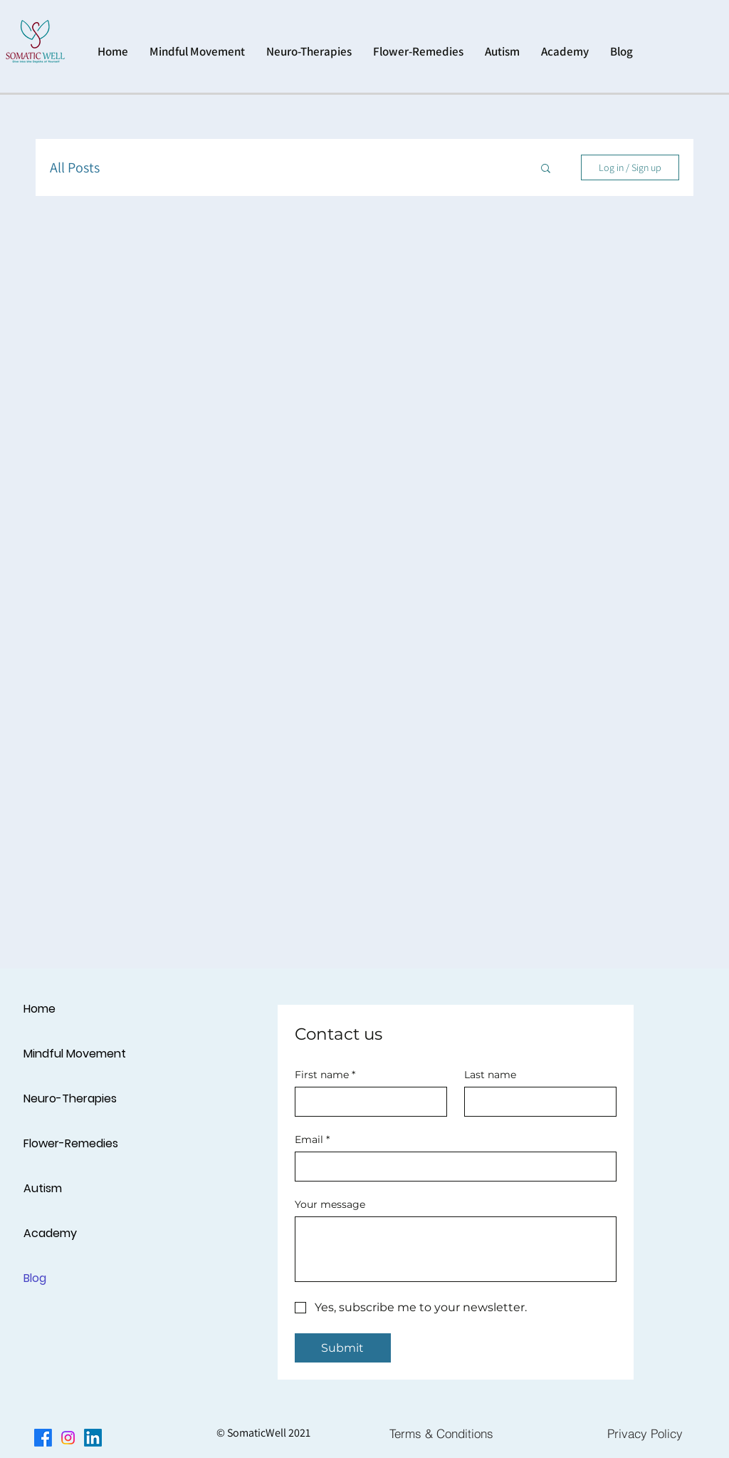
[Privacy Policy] (644, 1433)
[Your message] (455, 1249)
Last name (490, 1075)
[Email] (451, 1166)
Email (312, 1140)
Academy (50, 1233)
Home (39, 1009)
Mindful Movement (73, 1053)
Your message (330, 1205)
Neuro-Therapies (70, 1098)
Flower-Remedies (70, 1143)
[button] (545, 169)
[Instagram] (68, 1438)
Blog (34, 1278)
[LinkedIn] (93, 1438)
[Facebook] (43, 1438)
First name (325, 1075)
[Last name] (536, 1101)
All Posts (75, 168)
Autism (42, 1188)
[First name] (366, 1101)
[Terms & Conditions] (441, 1433)
